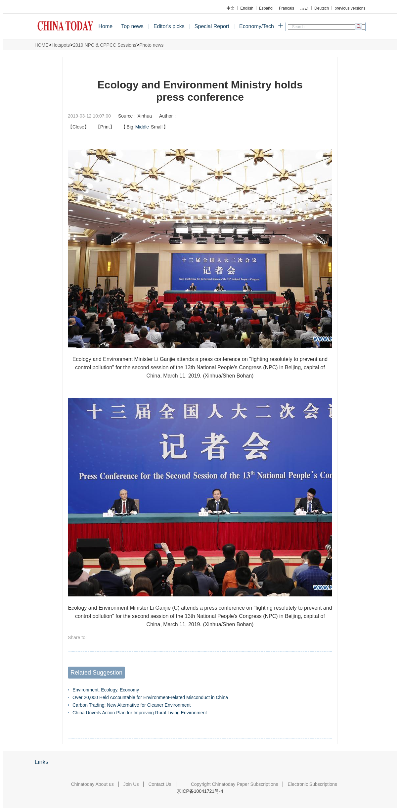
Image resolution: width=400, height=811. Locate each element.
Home (106, 26)
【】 (144, 126)
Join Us (131, 784)
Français (286, 8)
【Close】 (78, 126)
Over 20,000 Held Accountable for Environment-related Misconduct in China (150, 697)
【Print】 (105, 126)
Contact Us (159, 784)
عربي (304, 8)
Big (130, 126)
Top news (132, 26)
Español (266, 8)
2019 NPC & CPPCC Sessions (104, 45)
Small (156, 126)
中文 (231, 8)
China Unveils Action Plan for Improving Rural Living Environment (139, 712)
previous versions (349, 8)
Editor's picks (169, 26)
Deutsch (321, 8)
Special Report (212, 26)
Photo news (151, 45)
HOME (42, 45)
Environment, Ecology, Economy (105, 689)
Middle (142, 126)
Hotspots (61, 45)
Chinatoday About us (92, 784)
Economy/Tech (256, 26)
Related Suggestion (96, 672)
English (246, 8)
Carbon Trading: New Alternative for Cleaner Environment (131, 705)
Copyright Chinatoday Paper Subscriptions (234, 784)
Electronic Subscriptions (312, 784)
